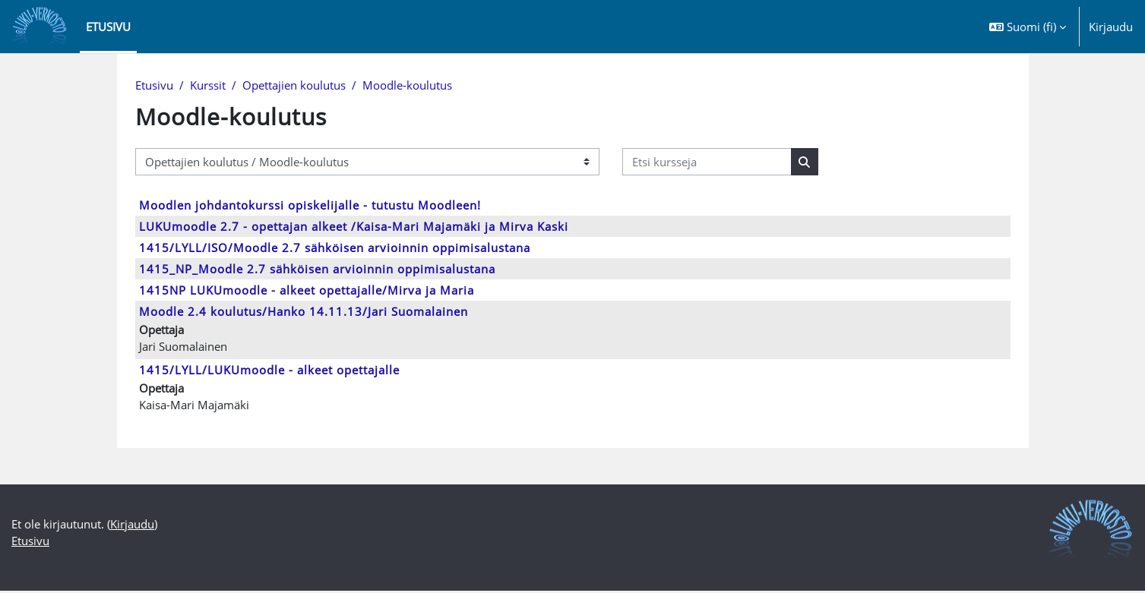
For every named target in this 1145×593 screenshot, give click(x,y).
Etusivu (154, 85)
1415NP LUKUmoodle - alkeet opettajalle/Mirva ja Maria (306, 290)
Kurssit (208, 85)
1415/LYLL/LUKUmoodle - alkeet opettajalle (269, 371)
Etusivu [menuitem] (108, 26)
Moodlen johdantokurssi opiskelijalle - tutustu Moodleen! (310, 205)
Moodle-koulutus (407, 85)
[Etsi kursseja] (707, 163)
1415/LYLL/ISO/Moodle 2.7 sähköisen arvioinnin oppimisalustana (334, 248)
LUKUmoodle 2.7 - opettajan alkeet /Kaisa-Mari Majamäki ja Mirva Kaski (353, 227)
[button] (1027, 26)
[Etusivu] (40, 26)
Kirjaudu (1111, 26)
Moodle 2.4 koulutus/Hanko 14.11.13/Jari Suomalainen (303, 312)
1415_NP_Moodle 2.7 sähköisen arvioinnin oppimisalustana (317, 269)
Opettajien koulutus (294, 85)
